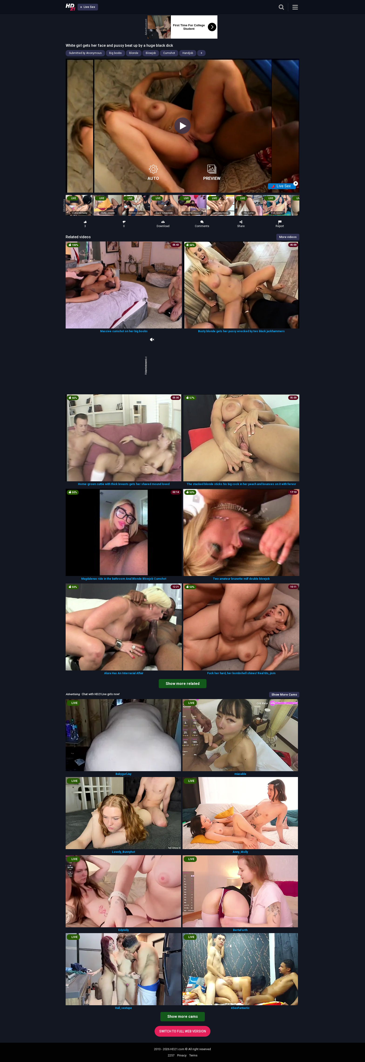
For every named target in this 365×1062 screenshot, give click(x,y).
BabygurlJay (123, 774)
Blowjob (151, 53)
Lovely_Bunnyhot (123, 852)
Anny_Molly (240, 852)
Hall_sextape (123, 1008)
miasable (240, 774)
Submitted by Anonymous (85, 53)
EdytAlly (123, 930)
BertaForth (240, 930)
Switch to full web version (182, 1031)
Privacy (181, 1055)
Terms (193, 1055)
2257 (171, 1055)
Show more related (182, 683)
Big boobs (115, 53)
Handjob (187, 53)
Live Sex (87, 7)
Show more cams (182, 1016)
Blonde (133, 53)
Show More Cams (284, 694)
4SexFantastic (240, 1008)
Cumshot (169, 53)
